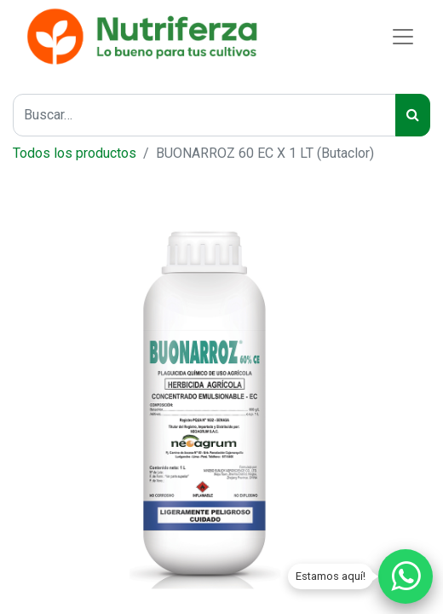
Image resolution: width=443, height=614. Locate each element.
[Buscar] (412, 115)
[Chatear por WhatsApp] (405, 576)
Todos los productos (74, 153)
